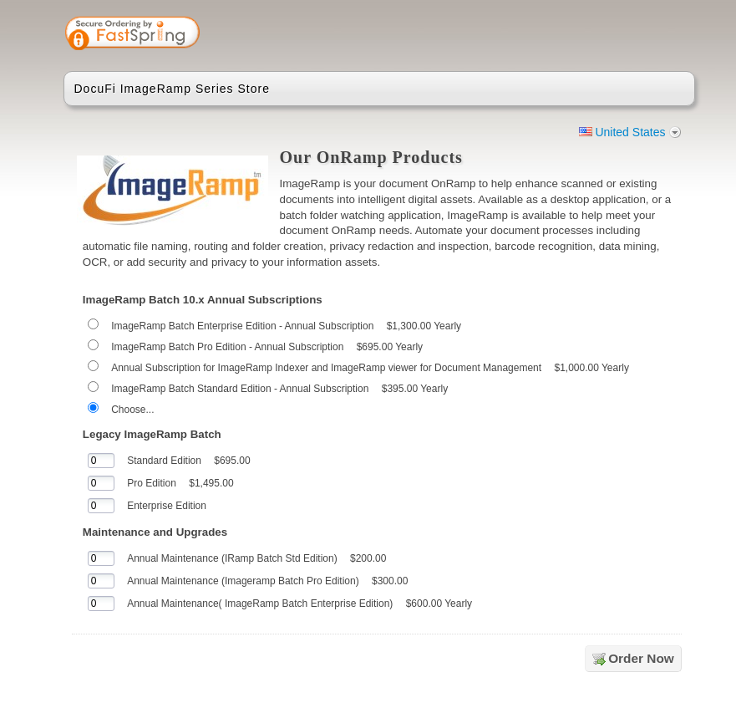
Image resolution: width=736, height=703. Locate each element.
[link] (615, 35)
